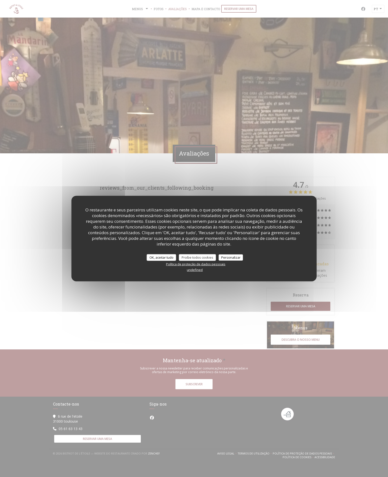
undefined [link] (195, 270)
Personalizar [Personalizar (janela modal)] (231, 257)
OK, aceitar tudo (161, 257)
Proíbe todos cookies (197, 257)
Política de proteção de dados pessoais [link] (195, 264)
